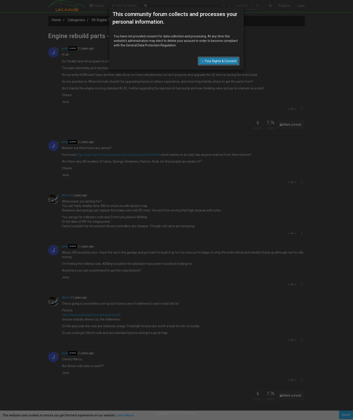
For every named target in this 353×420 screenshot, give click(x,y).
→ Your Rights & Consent (218, 61)
